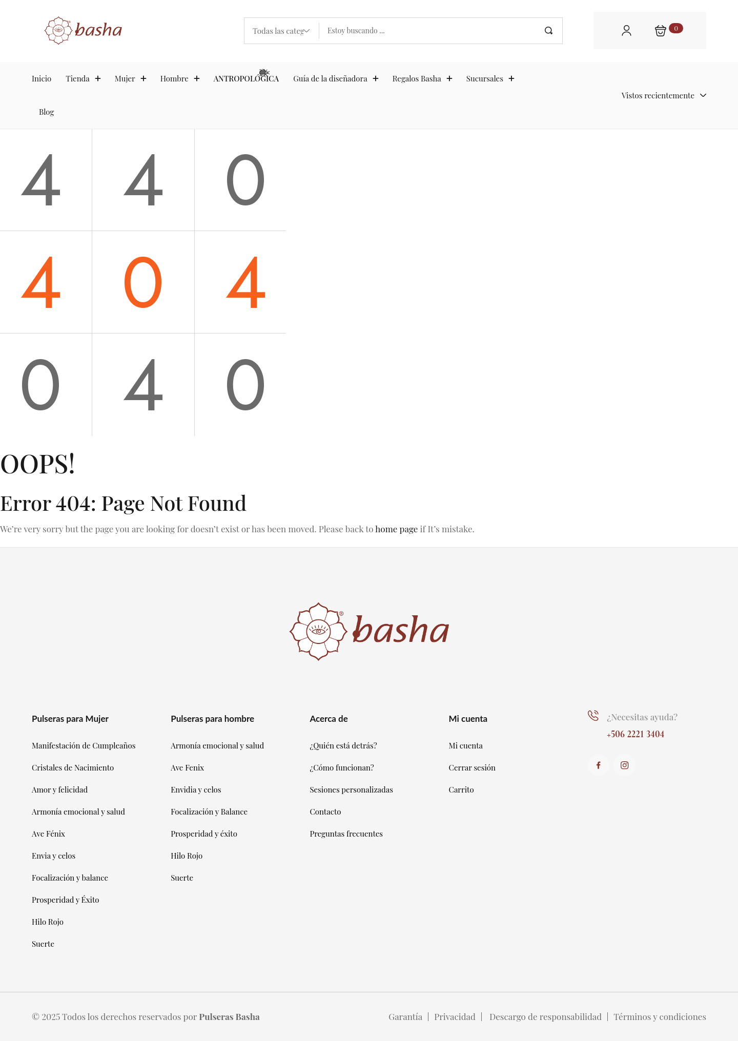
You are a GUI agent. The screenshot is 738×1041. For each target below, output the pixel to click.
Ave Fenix (187, 767)
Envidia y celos (196, 789)
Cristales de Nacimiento (73, 767)
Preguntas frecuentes (346, 833)
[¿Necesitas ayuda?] (593, 715)
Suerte (43, 944)
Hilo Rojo (48, 922)
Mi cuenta (466, 745)
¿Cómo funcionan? (342, 767)
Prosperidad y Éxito (65, 899)
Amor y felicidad (60, 789)
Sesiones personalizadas (351, 789)
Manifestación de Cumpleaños (83, 745)
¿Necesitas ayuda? (641, 716)
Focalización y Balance (209, 811)
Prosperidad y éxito (204, 833)
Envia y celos (53, 855)
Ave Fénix (48, 833)
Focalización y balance (70, 877)
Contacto (325, 811)
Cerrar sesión (472, 767)
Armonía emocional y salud (78, 811)
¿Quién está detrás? (343, 745)
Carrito (461, 789)
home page (396, 528)
